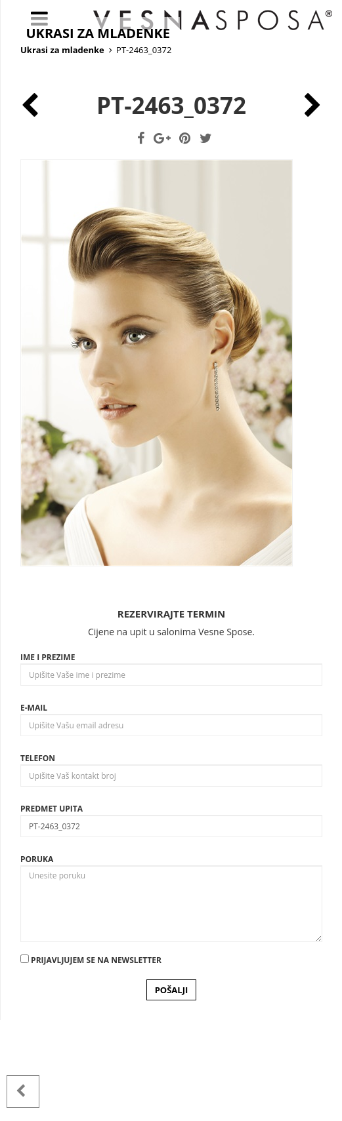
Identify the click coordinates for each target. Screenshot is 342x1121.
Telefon (37, 859)
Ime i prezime (47, 758)
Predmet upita (51, 909)
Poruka (36, 960)
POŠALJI (171, 1091)
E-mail (33, 808)
